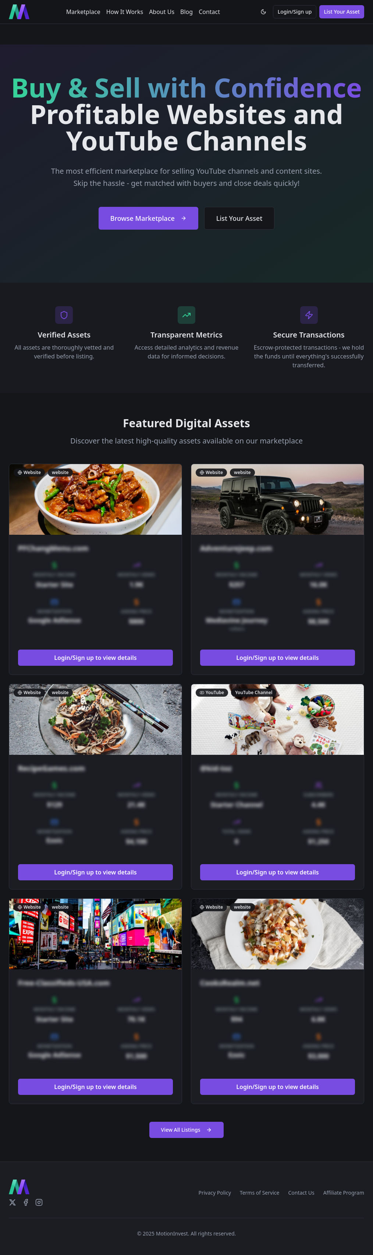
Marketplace (83, 12)
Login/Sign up (295, 11)
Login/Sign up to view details (95, 658)
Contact (209, 12)
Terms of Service (260, 1192)
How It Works (124, 12)
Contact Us (301, 1192)
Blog (186, 12)
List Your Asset (342, 11)
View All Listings (186, 1129)
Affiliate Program (343, 1192)
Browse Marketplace (148, 218)
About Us (161, 12)
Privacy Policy (214, 1192)
